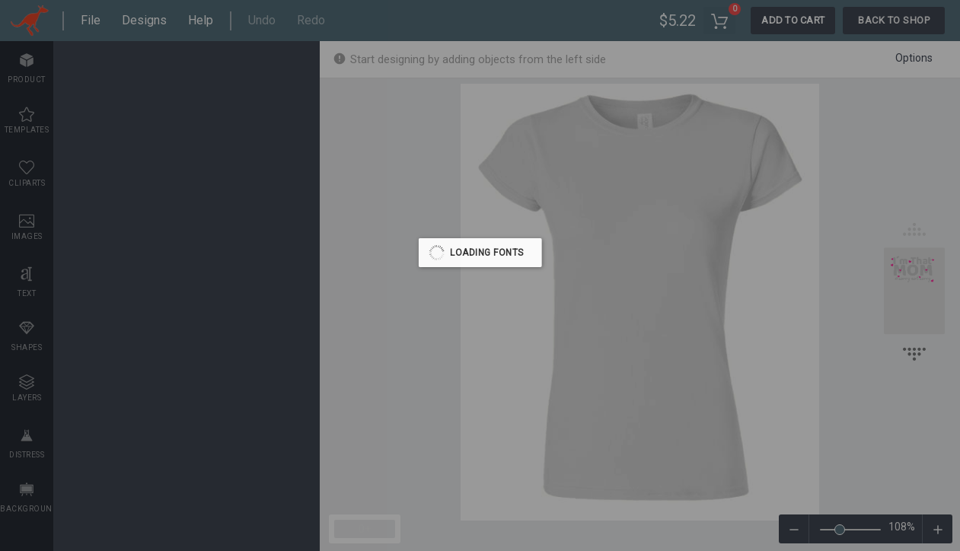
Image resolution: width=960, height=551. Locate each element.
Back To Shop (894, 20)
